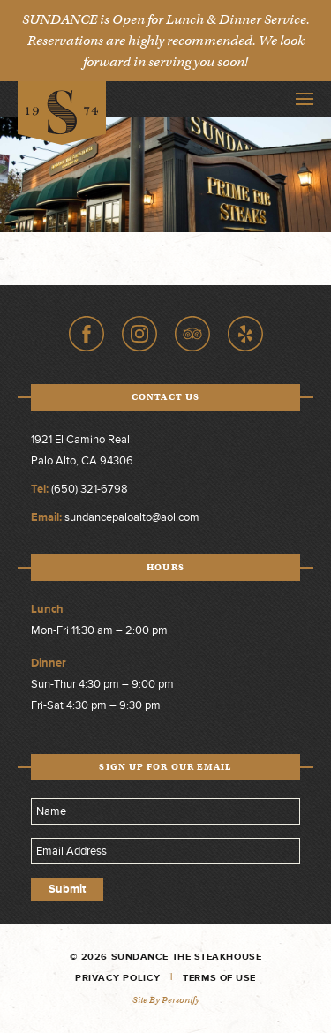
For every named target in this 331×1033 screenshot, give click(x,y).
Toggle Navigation (304, 99)
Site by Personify (165, 1000)
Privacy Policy (118, 978)
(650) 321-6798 (89, 489)
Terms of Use (219, 978)
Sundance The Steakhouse (62, 113)
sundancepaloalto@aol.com (131, 517)
